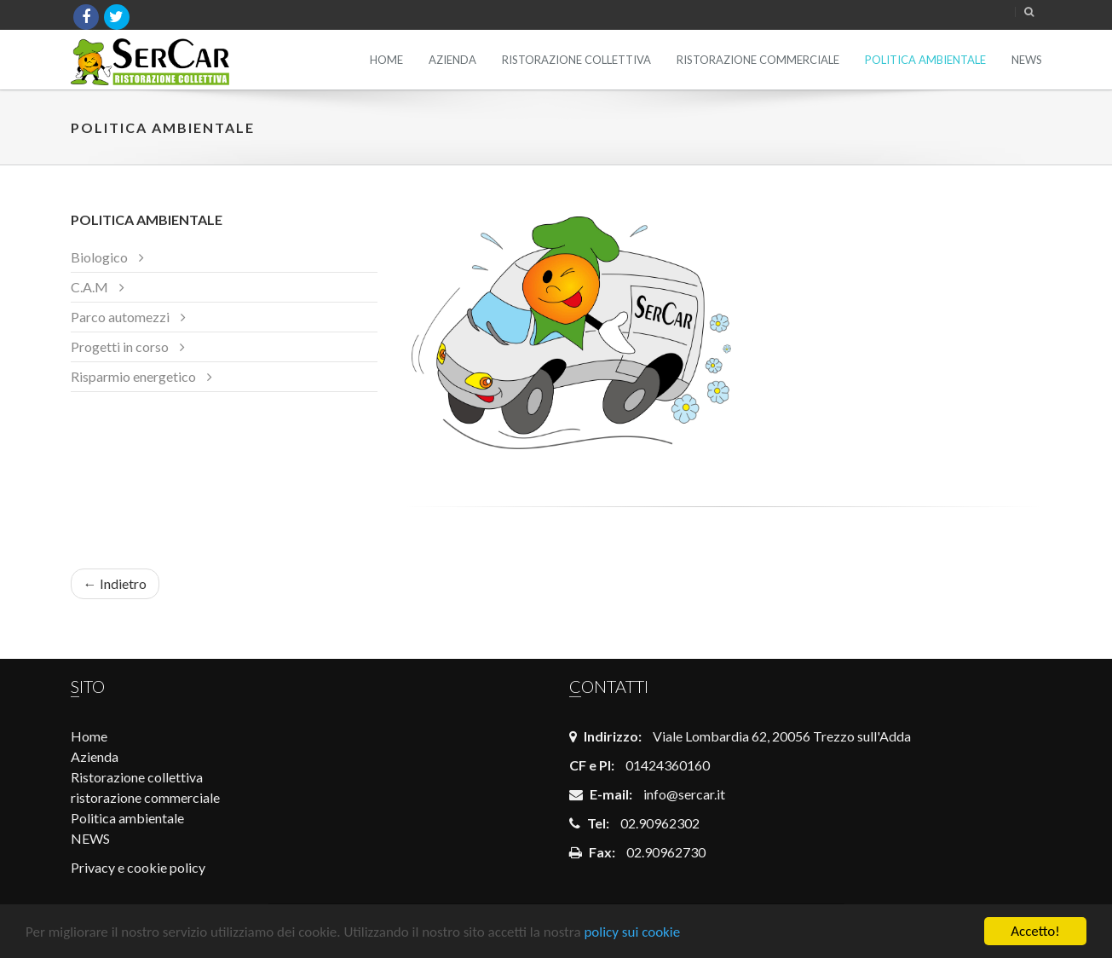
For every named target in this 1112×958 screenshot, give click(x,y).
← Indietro (115, 583)
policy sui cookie (632, 932)
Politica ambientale (925, 59)
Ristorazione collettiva (576, 59)
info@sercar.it (684, 794)
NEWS (1026, 59)
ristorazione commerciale (758, 59)
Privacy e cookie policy (138, 867)
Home (386, 59)
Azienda (452, 59)
